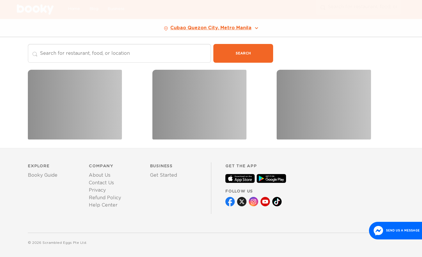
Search (243, 53)
